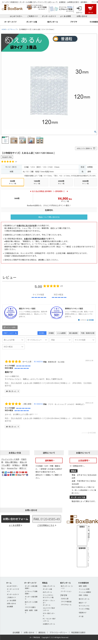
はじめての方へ (16, 16)
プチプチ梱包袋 (66, 601)
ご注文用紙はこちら (45, 525)
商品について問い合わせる (49, 217)
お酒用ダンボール (49, 624)
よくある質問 (65, 16)
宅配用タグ (82, 612)
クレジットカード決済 (10, 459)
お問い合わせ (82, 16)
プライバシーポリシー (58, 632)
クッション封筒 (84, 589)
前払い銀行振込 (11, 462)
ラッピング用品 (84, 609)
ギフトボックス (84, 606)
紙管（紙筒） (83, 586)
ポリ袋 (81, 616)
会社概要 (10, 606)
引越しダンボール (49, 586)
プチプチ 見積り (30, 607)
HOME (4, 29)
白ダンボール (47, 592)
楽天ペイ (22, 468)
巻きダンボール (84, 599)
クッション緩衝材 (85, 592)
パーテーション (66, 591)
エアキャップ (12, 29)
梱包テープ (82, 603)
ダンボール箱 (47, 589)
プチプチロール (66, 604)
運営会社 (41, 632)
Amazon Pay (12, 468)
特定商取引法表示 (78, 632)
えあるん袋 (64, 598)
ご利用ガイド (32, 16)
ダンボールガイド (49, 16)
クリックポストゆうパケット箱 (48, 596)
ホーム (9, 582)
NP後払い (16, 465)
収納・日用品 (83, 595)
